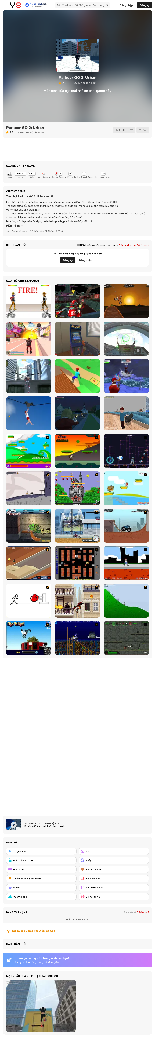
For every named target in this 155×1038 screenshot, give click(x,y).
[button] (14, 226)
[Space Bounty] (126, 638)
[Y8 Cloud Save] (114, 887)
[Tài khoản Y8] (114, 878)
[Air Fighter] (126, 339)
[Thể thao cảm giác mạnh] (41, 878)
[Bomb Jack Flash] (77, 488)
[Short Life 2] (28, 413)
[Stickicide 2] (28, 601)
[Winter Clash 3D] (126, 376)
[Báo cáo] (142, 130)
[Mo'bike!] (28, 638)
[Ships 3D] (126, 413)
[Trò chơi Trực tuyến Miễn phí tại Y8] (15, 5)
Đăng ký (145, 5)
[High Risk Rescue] (77, 601)
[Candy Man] (28, 451)
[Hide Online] (77, 339)
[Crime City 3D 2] (28, 339)
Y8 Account (143, 912)
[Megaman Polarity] (126, 451)
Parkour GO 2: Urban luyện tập (42, 823)
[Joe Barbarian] (77, 451)
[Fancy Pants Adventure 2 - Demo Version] (126, 601)
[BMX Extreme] (28, 526)
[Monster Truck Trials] (126, 526)
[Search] (58, 5)
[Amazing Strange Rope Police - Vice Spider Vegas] (28, 376)
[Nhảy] (114, 860)
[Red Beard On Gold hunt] (126, 488)
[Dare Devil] (77, 526)
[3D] (114, 851)
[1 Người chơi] (41, 851)
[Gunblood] (28, 301)
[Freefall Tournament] (77, 301)
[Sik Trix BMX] (126, 563)
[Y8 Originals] (41, 896)
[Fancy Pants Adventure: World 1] (28, 488)
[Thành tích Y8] (114, 869)
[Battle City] (77, 563)
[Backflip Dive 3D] (77, 376)
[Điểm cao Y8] (114, 896)
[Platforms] (41, 869)
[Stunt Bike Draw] (77, 638)
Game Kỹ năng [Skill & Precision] (19, 231)
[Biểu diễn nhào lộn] (41, 860)
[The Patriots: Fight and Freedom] (77, 413)
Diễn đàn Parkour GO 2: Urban (134, 245)
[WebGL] (41, 887)
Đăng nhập (126, 5)
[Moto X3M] (126, 301)
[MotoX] (28, 563)
